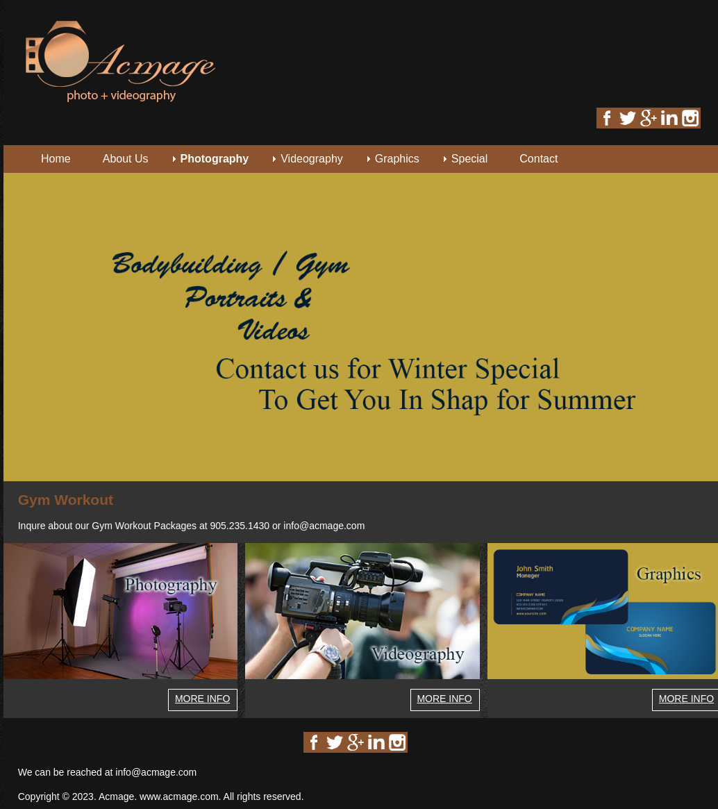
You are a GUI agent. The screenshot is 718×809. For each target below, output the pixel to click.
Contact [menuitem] (538, 159)
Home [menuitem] (56, 159)
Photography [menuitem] (215, 159)
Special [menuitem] (469, 159)
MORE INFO (202, 698)
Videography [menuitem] (312, 159)
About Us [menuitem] (126, 159)
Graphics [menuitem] (397, 159)
